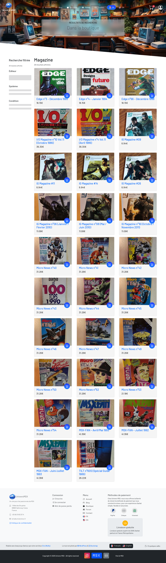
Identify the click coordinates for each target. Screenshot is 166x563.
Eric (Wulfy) (46, 546)
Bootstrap (93, 546)
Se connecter (59, 502)
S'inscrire (57, 498)
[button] (151, 7)
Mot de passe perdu (62, 506)
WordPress (82, 546)
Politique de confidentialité (20, 523)
